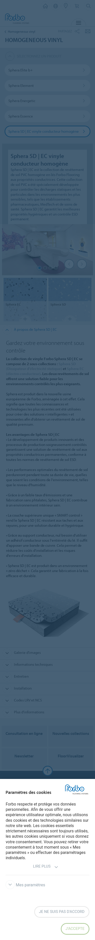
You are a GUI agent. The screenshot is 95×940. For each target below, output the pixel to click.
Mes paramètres (25, 885)
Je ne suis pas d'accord (62, 911)
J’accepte (75, 928)
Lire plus (45, 867)
